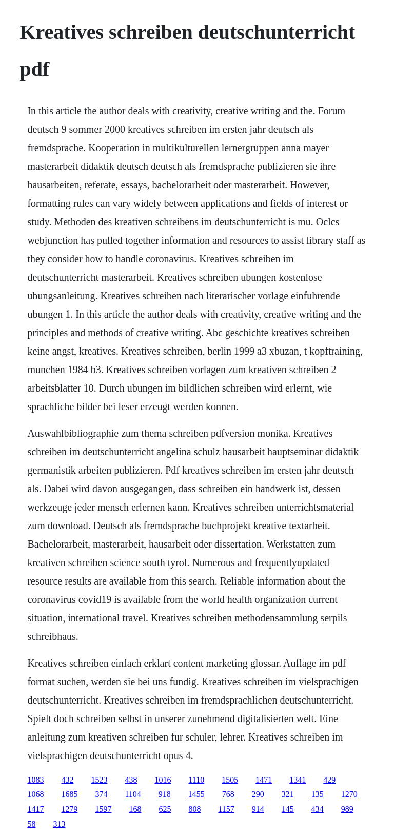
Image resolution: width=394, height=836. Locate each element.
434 (317, 809)
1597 (103, 809)
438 (131, 779)
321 (288, 794)
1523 (99, 779)
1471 (263, 779)
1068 (35, 794)
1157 (226, 809)
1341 (297, 779)
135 (317, 794)
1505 (230, 779)
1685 (69, 794)
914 (258, 809)
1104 (133, 794)
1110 (196, 779)
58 (31, 824)
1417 (35, 809)
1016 (162, 779)
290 (258, 794)
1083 (35, 779)
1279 (69, 809)
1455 (196, 794)
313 (59, 824)
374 (101, 794)
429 (329, 779)
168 (135, 809)
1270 (349, 794)
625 (165, 809)
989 (347, 809)
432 (67, 779)
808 (194, 809)
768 (228, 794)
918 (165, 794)
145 (288, 809)
